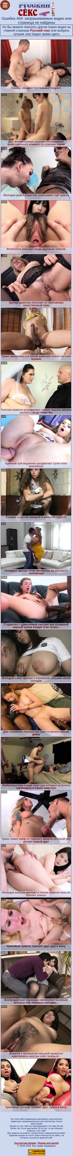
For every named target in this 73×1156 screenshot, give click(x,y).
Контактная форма (25, 1143)
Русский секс (40, 30)
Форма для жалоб (48, 1143)
